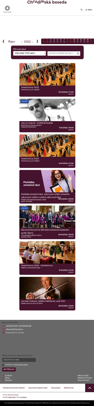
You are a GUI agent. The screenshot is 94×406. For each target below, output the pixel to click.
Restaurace (85, 403)
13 (84, 41)
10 (74, 41)
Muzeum (22, 403)
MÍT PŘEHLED (9, 369)
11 (77, 41)
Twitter (7, 378)
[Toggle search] (81, 10)
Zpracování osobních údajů (37, 388)
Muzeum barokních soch (61, 403)
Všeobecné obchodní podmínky (14, 388)
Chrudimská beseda (11, 403)
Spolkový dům (75, 403)
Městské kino (47, 403)
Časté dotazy (55, 388)
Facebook (8, 375)
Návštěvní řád (69, 388)
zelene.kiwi (12, 397)
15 (91, 41)
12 (81, 41)
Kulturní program (83, 380)
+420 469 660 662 (25, 326)
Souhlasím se (16, 365)
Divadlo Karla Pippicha (34, 403)
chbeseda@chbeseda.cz (14, 329)
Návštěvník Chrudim (85, 378)
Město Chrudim (83, 375)
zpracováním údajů (21, 365)
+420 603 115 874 (12, 326)
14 (87, 41)
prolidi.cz (24, 397)
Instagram (8, 380)
